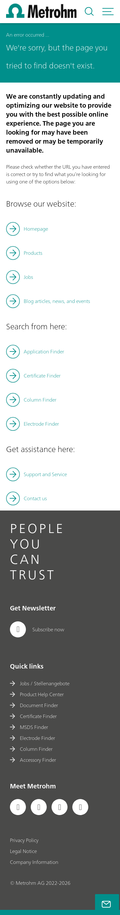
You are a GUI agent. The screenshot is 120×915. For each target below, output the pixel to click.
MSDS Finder (29, 727)
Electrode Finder (41, 423)
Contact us (35, 498)
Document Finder (34, 705)
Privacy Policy (24, 840)
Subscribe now (37, 629)
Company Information (34, 861)
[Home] (41, 16)
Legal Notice (23, 851)
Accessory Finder (33, 760)
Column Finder (40, 399)
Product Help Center (37, 694)
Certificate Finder (42, 375)
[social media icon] (18, 807)
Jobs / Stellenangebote (39, 683)
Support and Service (45, 474)
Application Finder (44, 351)
